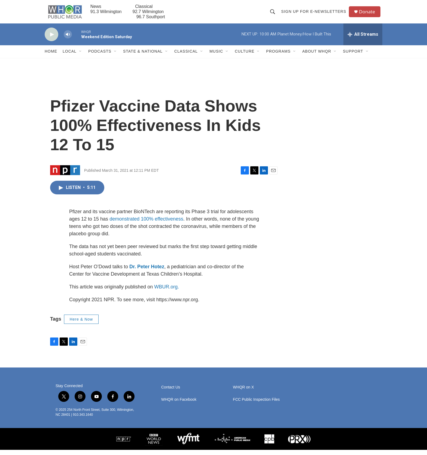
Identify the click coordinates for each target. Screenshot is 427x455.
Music (216, 57)
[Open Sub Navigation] (80, 57)
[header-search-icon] (273, 14)
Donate (368, 14)
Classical (186, 57)
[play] (51, 40)
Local (70, 57)
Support (353, 57)
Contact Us (170, 393)
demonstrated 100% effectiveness (146, 224)
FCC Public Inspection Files (256, 405)
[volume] (67, 40)
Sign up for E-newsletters (314, 14)
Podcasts (99, 57)
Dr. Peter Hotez (146, 272)
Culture (244, 57)
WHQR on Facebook (178, 405)
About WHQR (316, 57)
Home (51, 57)
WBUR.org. (166, 292)
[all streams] (362, 39)
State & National (143, 57)
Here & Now (81, 324)
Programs (278, 57)
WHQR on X (243, 393)
